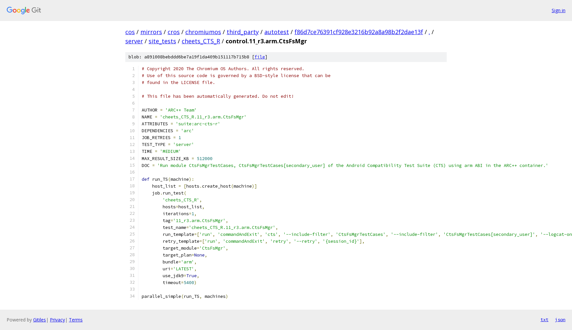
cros (174, 32)
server (134, 41)
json (560, 319)
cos (130, 32)
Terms (76, 320)
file (260, 57)
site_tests (162, 41)
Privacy (57, 320)
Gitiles (39, 320)
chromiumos (203, 32)
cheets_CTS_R (201, 41)
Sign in (558, 10)
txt (544, 319)
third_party (243, 32)
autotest (276, 32)
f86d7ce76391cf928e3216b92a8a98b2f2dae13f (359, 32)
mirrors (151, 32)
